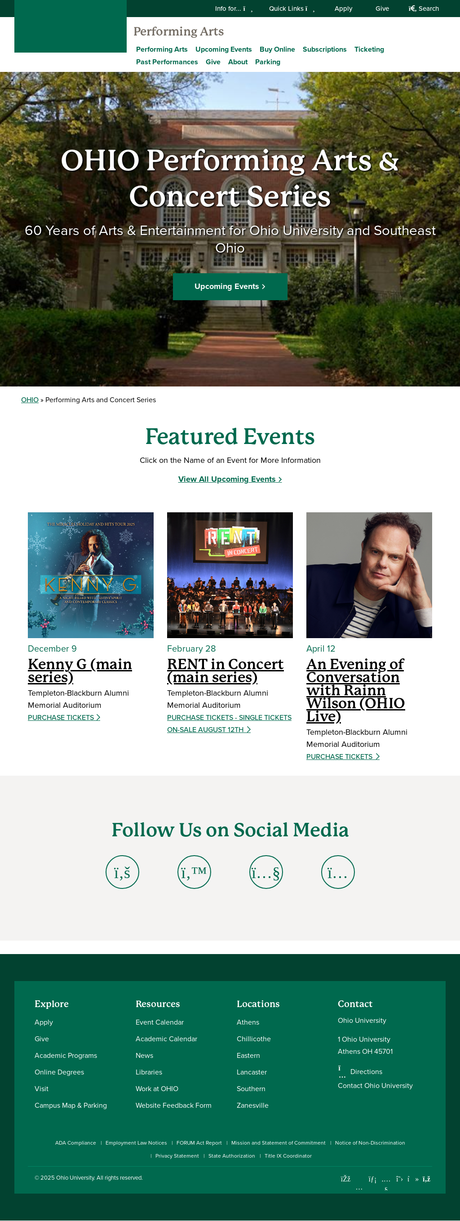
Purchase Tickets (62, 717)
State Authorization (231, 1155)
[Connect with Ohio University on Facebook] (345, 1179)
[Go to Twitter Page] (194, 872)
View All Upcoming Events (227, 479)
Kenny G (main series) (80, 671)
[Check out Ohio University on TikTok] (413, 1179)
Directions (366, 1071)
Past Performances (167, 62)
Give (382, 8)
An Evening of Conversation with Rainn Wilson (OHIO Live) (355, 690)
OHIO (30, 400)
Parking (267, 62)
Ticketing (369, 49)
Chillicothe (254, 1038)
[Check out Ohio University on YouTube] (386, 1184)
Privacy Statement (177, 1155)
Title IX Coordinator (288, 1155)
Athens (248, 1022)
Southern (251, 1088)
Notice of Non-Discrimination (370, 1142)
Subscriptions (325, 49)
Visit (42, 1088)
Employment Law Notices (136, 1142)
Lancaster (252, 1072)
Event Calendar (160, 1022)
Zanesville (253, 1105)
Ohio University (75, 1177)
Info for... (233, 8)
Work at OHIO (157, 1088)
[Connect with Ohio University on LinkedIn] (372, 1179)
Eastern (248, 1055)
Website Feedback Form (174, 1105)
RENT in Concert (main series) (225, 671)
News (144, 1055)
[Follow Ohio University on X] (399, 1179)
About (238, 62)
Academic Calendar (166, 1038)
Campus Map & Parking (71, 1105)
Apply (343, 8)
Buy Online (277, 49)
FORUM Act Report (199, 1142)
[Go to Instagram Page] (338, 872)
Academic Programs (66, 1055)
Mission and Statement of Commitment (278, 1142)
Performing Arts (178, 31)
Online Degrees (59, 1072)
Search (424, 8)
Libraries (149, 1072)
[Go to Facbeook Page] (122, 872)
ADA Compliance (75, 1142)
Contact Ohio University (375, 1085)
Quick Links (292, 8)
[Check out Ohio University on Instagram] (359, 1187)
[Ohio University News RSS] (426, 1179)
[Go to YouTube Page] (266, 872)
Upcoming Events (223, 49)
